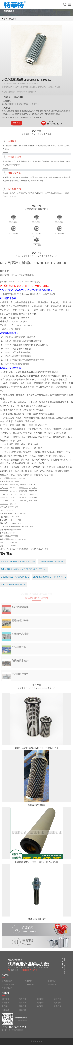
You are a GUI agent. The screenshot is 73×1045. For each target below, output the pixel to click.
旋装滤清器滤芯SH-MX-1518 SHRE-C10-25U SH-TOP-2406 (24, 569)
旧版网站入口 (36, 1041)
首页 (6, 19)
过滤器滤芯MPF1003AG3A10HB (52, 561)
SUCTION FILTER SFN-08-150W (13, 584)
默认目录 (12, 19)
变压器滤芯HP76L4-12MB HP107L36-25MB (18, 561)
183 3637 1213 (54, 123)
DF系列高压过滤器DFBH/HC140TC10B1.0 (49, 577)
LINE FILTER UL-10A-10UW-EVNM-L (15, 577)
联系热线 (50, 121)
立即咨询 (16, 123)
